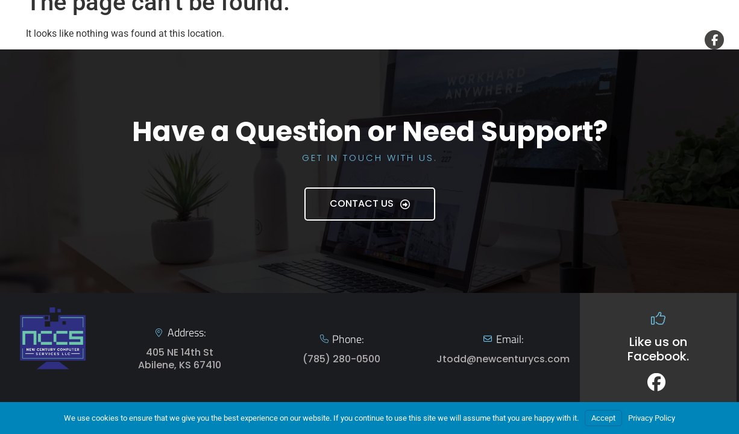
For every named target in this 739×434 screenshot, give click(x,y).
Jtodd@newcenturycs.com (503, 359)
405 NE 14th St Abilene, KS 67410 (179, 358)
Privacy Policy (651, 418)
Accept (603, 418)
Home (422, 39)
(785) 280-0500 (341, 359)
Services (480, 39)
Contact (620, 39)
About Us (549, 39)
